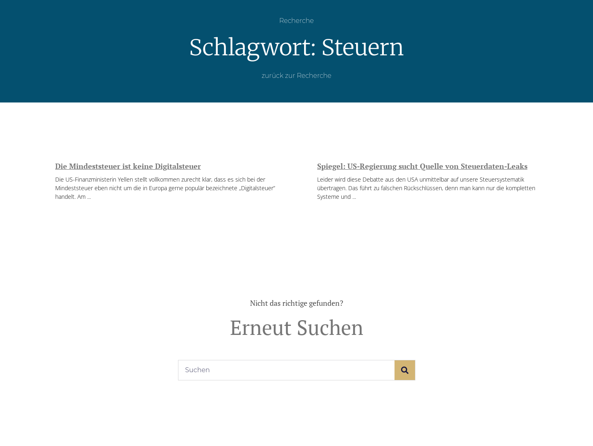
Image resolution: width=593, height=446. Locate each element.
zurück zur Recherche (296, 76)
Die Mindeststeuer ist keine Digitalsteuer (128, 166)
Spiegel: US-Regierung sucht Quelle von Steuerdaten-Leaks (422, 166)
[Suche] (405, 370)
